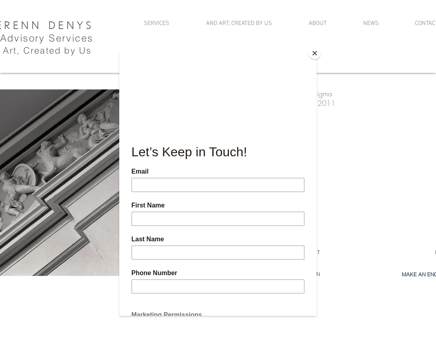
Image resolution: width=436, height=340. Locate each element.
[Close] (315, 53)
